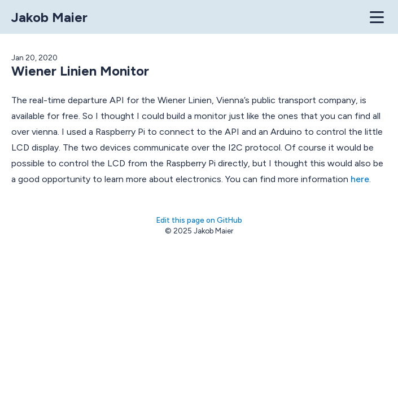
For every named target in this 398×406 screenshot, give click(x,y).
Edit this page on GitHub (199, 219)
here (360, 179)
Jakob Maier (49, 17)
